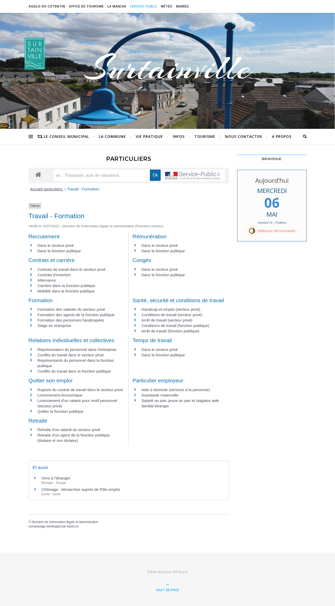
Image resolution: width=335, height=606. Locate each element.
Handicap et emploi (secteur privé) (171, 309)
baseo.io (73, 526)
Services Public (143, 6)
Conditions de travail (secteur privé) (172, 315)
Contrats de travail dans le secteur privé (72, 269)
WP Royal (180, 571)
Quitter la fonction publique (60, 411)
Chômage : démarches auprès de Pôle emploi (80, 489)
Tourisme (204, 136)
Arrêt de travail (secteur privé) (167, 320)
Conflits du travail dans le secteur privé (71, 355)
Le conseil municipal (66, 136)
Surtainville (167, 67)
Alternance (47, 280)
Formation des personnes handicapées (71, 320)
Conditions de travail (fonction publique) (176, 325)
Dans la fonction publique (59, 251)
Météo (167, 6)
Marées (182, 6)
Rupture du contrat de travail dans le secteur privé (80, 390)
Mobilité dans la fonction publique (66, 291)
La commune (112, 136)
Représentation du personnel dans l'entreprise (77, 349)
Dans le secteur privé (56, 245)
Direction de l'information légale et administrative (65, 522)
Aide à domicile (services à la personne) (176, 390)
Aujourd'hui (272, 180)
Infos (179, 136)
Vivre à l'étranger (56, 478)
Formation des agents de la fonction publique (76, 315)
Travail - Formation (83, 189)
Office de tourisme (86, 6)
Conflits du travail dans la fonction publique (74, 371)
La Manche (116, 6)
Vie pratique (149, 136)
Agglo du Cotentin (47, 6)
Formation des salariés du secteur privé (71, 309)
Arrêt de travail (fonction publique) (171, 331)
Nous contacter (243, 136)
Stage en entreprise (54, 325)
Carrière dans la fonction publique (66, 285)
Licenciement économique (60, 395)
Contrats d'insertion (54, 275)
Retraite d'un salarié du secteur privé (69, 429)
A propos (281, 136)
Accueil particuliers (46, 189)
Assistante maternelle (160, 395)
